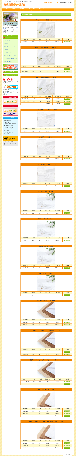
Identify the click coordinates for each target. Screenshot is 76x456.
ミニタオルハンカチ (9, 49)
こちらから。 (7, 92)
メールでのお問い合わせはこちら (65, 2)
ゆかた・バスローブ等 (10, 75)
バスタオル (6, 43)
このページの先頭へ (67, 455)
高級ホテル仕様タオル (9, 61)
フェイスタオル (7, 40)
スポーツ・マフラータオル (10, 55)
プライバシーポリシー (9, 141)
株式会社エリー (19, 4)
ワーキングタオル (8, 52)
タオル (7, 37)
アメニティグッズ (9, 71)
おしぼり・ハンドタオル (10, 46)
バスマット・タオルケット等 (10, 58)
